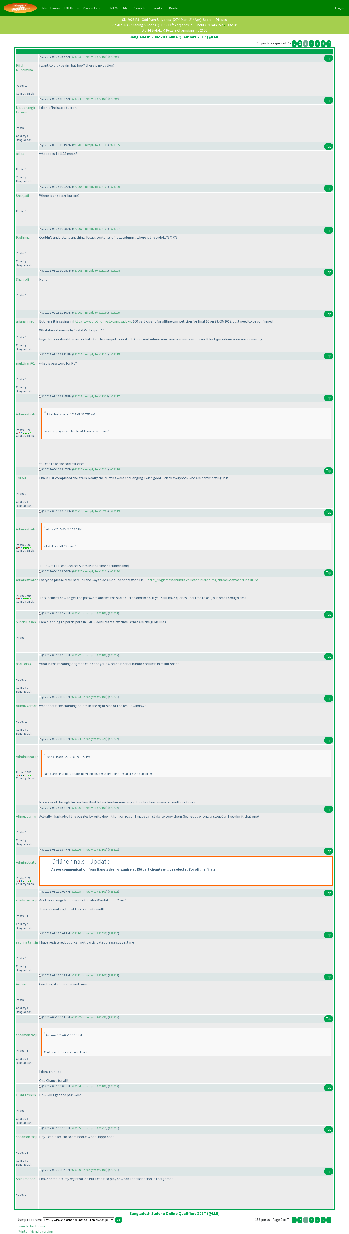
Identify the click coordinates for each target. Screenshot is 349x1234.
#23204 (113, 99)
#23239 (113, 1170)
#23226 (113, 849)
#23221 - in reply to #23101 (88, 613)
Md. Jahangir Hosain (25, 109)
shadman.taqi (26, 900)
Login (339, 8)
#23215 (115, 354)
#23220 (115, 571)
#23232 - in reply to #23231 (88, 1017)
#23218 (115, 469)
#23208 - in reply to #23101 (90, 270)
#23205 (115, 145)
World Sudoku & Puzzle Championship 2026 (174, 30)
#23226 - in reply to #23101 (88, 849)
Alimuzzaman (26, 705)
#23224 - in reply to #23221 (88, 739)
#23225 (113, 808)
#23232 (113, 1017)
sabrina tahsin (27, 942)
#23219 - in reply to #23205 (90, 511)
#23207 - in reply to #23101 (90, 229)
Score (207, 19)
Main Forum (52, 7)
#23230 (113, 933)
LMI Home (72, 7)
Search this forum (31, 1226)
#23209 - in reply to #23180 (90, 313)
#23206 (115, 187)
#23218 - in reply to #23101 (90, 469)
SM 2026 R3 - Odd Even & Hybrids (146, 19)
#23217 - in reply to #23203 (90, 396)
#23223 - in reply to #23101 (88, 697)
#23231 (113, 975)
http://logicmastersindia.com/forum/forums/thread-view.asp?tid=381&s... (203, 580)
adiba (20, 153)
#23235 (113, 1128)
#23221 (113, 613)
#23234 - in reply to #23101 (88, 1086)
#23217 (115, 396)
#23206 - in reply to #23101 (90, 187)
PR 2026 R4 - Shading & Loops (133, 25)
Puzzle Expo (92, 8)
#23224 (113, 739)
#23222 (113, 655)
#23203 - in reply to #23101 (88, 57)
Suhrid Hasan (26, 622)
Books (174, 8)
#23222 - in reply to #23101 (88, 655)
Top (328, 58)
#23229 (113, 891)
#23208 (115, 270)
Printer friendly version (35, 1231)
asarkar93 (23, 663)
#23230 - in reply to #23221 (88, 933)
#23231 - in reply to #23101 (88, 975)
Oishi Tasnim (26, 1095)
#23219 (115, 511)
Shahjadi (22, 195)
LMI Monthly (118, 8)
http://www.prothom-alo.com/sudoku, (102, 321)
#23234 (113, 1086)
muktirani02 (25, 363)
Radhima (23, 237)
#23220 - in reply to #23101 (90, 571)
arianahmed (25, 321)
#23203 (113, 57)
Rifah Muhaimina (24, 67)
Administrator (27, 414)
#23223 (113, 697)
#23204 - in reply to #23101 (88, 99)
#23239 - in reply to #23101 (88, 1170)
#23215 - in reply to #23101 (90, 354)
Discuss (221, 19)
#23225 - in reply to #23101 (88, 808)
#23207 (115, 229)
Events (157, 8)
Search (139, 8)
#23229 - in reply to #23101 (88, 891)
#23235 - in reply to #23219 (88, 1128)
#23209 (115, 313)
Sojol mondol (26, 1178)
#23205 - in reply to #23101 (90, 145)
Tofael (21, 478)
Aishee (21, 984)
